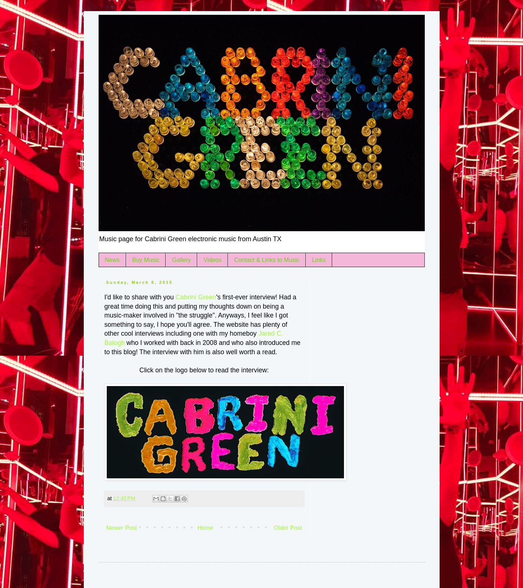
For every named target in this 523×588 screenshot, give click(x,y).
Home (205, 528)
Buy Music (146, 260)
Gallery (181, 260)
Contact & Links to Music (266, 260)
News (112, 260)
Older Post (288, 528)
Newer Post (121, 528)
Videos (212, 260)
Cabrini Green (196, 297)
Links (319, 260)
